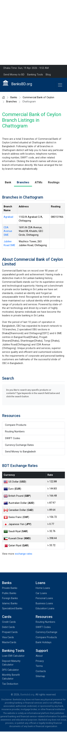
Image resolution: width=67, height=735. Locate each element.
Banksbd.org (27, 694)
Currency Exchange (46, 632)
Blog (48, 74)
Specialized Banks (12, 608)
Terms (39, 666)
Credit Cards (9, 622)
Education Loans (45, 608)
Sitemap (40, 676)
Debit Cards (8, 627)
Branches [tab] (23, 182)
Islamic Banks (9, 603)
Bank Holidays (43, 642)
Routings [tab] (54, 182)
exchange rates (23, 553)
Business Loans (44, 603)
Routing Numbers (15, 431)
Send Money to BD (13, 74)
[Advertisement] (32, 32)
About (39, 655)
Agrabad (8, 216)
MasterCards (9, 642)
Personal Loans (44, 598)
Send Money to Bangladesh (20, 451)
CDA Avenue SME (8, 231)
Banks (13, 97)
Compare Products (15, 425)
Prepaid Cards (10, 632)
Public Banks (9, 593)
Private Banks (9, 588)
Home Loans (43, 588)
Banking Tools (35, 74)
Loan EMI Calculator (13, 655)
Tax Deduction (10, 683)
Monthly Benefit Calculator (11, 676)
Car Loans (41, 593)
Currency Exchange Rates (19, 445)
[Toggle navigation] (60, 84)
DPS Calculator (10, 669)
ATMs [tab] (38, 182)
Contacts (41, 671)
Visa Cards (8, 637)
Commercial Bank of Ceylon (38, 97)
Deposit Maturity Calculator (11, 663)
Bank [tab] (8, 182)
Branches (11, 101)
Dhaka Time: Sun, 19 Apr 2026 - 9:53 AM (26, 68)
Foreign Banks (10, 598)
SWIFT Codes (12, 438)
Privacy (40, 661)
